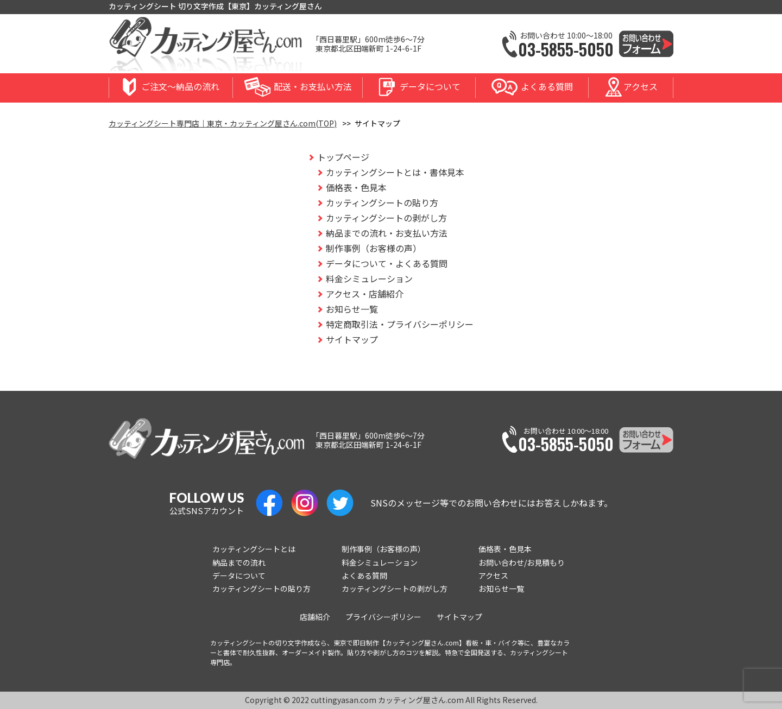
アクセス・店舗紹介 (364, 293)
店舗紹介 (315, 616)
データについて (430, 86)
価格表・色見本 (356, 187)
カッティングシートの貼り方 (382, 202)
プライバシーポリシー (383, 616)
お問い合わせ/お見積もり (521, 562)
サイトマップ (352, 339)
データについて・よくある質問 (386, 263)
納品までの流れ (239, 562)
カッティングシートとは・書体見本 (395, 172)
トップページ (343, 157)
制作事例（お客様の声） (373, 248)
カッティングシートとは (253, 548)
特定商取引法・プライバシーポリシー (400, 324)
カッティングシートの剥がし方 (386, 217)
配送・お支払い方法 (313, 86)
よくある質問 (547, 86)
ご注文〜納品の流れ (180, 86)
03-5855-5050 (566, 49)
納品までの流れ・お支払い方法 (386, 233)
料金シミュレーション (369, 278)
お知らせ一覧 (352, 309)
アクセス (640, 86)
